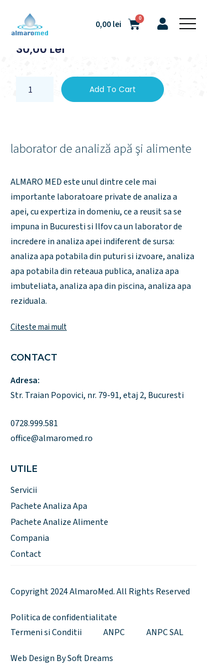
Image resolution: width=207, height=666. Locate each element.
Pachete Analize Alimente (59, 522)
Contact (25, 554)
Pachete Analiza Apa (48, 506)
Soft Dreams (90, 658)
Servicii (23, 490)
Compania (29, 538)
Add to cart (112, 89)
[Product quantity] (35, 89)
